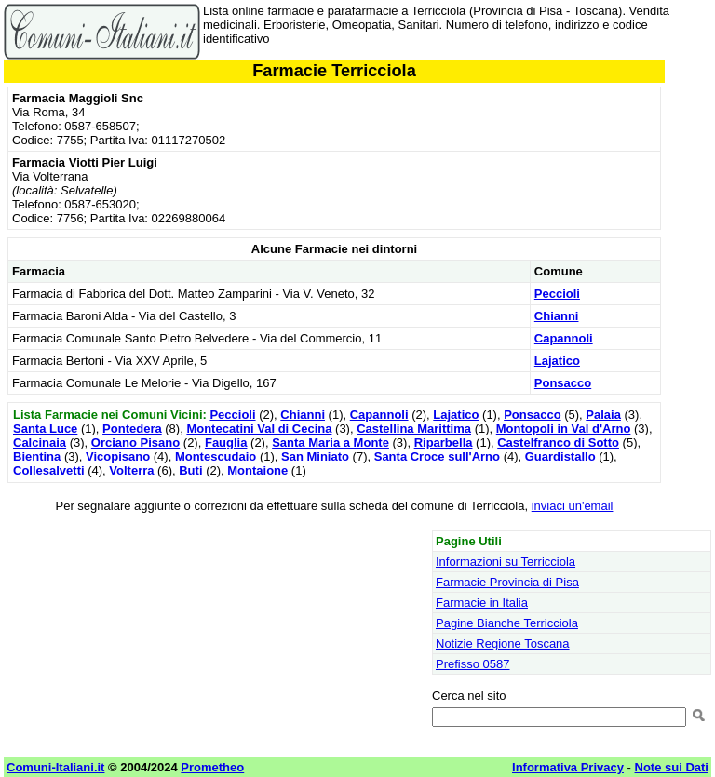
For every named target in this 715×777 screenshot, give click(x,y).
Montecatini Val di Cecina (258, 428)
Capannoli (563, 338)
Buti (190, 470)
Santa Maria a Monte (330, 442)
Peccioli (557, 294)
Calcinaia (39, 442)
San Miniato (315, 456)
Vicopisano (118, 456)
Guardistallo (560, 456)
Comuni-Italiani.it (55, 767)
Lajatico (557, 361)
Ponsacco (562, 383)
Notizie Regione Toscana (503, 643)
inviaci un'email (573, 506)
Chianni (556, 316)
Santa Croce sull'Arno (437, 456)
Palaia (603, 415)
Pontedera (132, 428)
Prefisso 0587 (473, 664)
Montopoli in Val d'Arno (563, 428)
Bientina (37, 456)
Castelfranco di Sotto (558, 442)
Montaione (257, 470)
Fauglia (226, 442)
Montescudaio (215, 456)
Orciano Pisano (135, 442)
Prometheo (212, 767)
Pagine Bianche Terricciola (507, 623)
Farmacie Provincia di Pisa (507, 582)
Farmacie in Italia (482, 603)
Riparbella (443, 442)
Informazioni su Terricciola (505, 562)
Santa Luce (45, 428)
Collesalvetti (49, 470)
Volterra (131, 470)
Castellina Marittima (414, 428)
